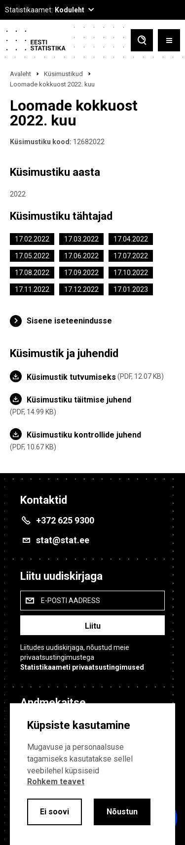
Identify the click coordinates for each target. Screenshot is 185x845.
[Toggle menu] (169, 40)
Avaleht (20, 74)
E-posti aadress (70, 600)
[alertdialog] (92, 774)
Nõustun (122, 811)
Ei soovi (54, 811)
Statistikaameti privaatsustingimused (82, 667)
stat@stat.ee (62, 540)
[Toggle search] (142, 40)
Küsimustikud (63, 74)
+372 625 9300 (65, 520)
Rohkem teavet (55, 781)
